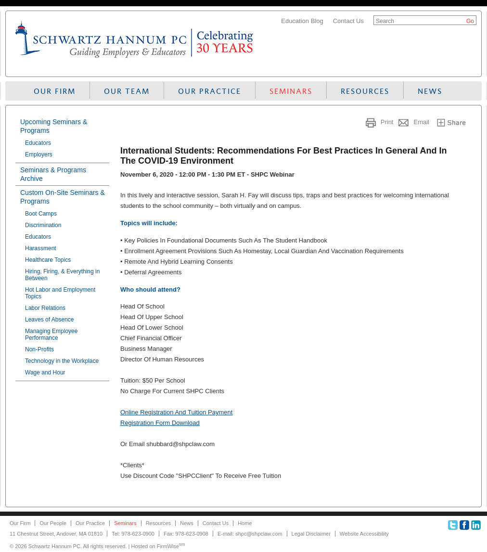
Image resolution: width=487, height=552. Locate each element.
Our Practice (209, 91)
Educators (38, 143)
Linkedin (476, 525)
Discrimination (43, 225)
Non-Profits (39, 349)
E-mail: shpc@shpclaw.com (250, 534)
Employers (38, 154)
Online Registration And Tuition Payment (176, 412)
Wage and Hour (45, 372)
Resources (365, 91)
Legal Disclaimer (311, 534)
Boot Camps (41, 213)
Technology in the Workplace (62, 361)
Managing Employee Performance (51, 334)
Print (387, 122)
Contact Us (348, 21)
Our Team (127, 91)
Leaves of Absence (49, 319)
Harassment (40, 248)
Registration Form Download (160, 422)
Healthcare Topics (48, 260)
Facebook (464, 525)
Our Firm (55, 91)
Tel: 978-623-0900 (133, 534)
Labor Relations (45, 308)
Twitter (453, 525)
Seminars (290, 91)
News (430, 91)
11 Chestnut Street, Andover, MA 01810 (56, 534)
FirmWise (171, 546)
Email (421, 122)
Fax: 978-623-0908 (186, 534)
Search (385, 21)
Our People (52, 523)
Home (245, 523)
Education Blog (302, 21)
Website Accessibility (364, 534)
